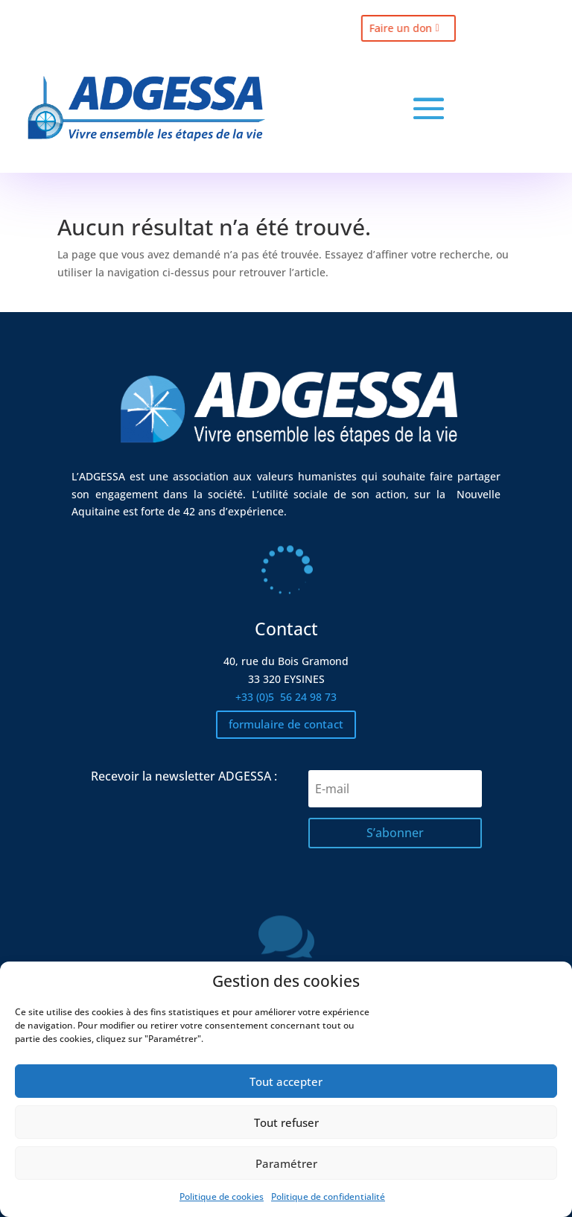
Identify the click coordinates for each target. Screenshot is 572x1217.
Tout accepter (286, 1081)
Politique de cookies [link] (221, 1196)
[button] (428, 108)
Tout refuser (286, 1122)
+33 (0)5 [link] (286, 697)
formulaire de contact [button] (286, 723)
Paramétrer (286, 1163)
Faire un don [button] (389, 28)
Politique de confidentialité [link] (328, 1196)
